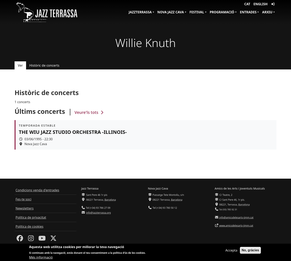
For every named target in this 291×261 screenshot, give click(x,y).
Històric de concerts (44, 65)
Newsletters (25, 208)
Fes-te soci (23, 199)
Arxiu (267, 12)
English (260, 4)
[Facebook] (20, 239)
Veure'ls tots (89, 112)
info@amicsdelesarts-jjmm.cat (236, 217)
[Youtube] (42, 239)
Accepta (231, 251)
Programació (222, 12)
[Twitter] (53, 239)
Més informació (41, 258)
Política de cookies (29, 226)
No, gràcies (250, 251)
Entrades (248, 12)
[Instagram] (31, 239)
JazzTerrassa (140, 12)
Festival (197, 12)
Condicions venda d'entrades (37, 190)
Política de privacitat (31, 217)
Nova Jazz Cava (170, 12)
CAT (247, 4)
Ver (20, 65)
